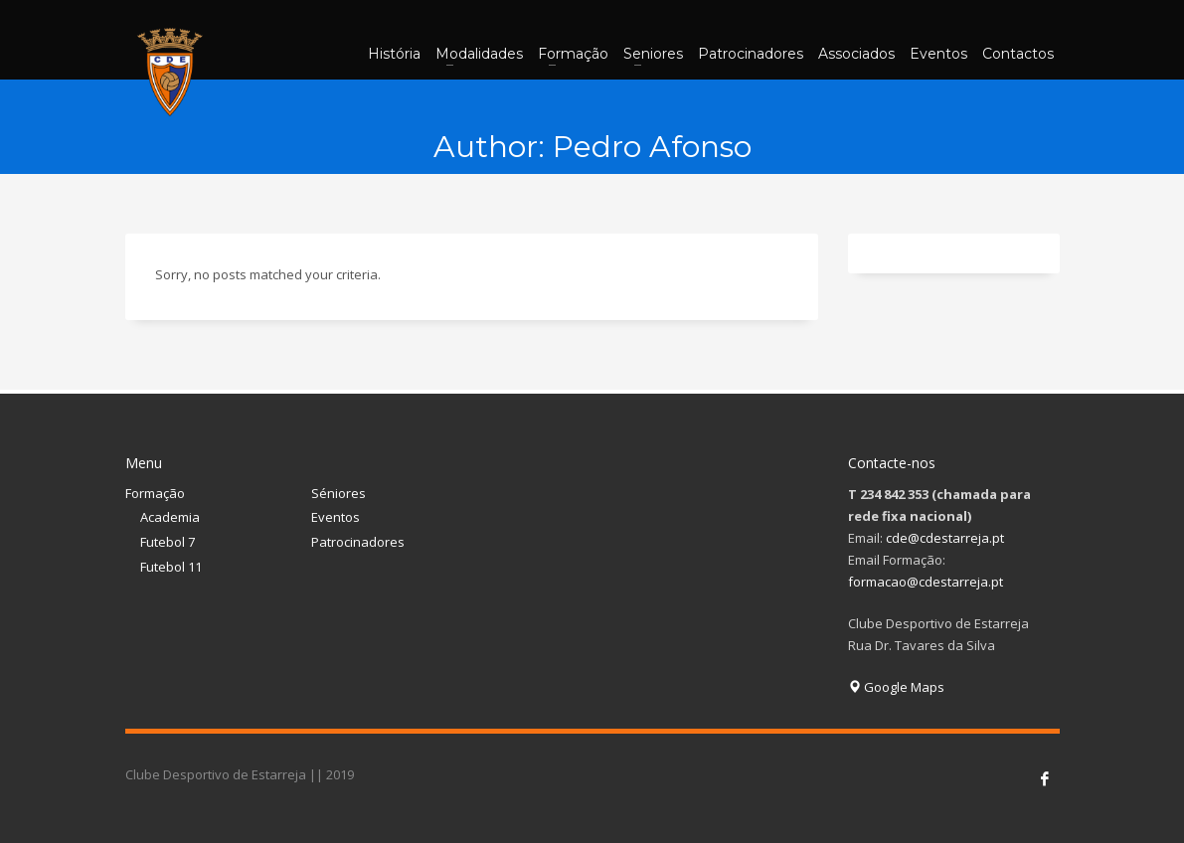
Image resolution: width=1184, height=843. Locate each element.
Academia (170, 517)
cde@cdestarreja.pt (945, 538)
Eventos (335, 517)
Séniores (338, 493)
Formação (155, 493)
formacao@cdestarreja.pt (925, 581)
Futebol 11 (171, 567)
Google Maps (896, 687)
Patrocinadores (358, 542)
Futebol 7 (167, 542)
